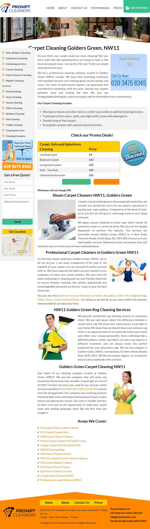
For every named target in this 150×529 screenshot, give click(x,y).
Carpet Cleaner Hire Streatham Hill (60, 445)
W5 (95, 389)
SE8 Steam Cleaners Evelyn (55, 453)
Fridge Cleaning (14, 124)
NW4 (68, 389)
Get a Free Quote (76, 181)
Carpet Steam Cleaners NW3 (56, 475)
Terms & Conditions (59, 517)
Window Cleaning (15, 113)
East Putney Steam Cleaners (56, 471)
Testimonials (100, 8)
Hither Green (45, 299)
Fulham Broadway (105, 295)
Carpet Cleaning (14, 69)
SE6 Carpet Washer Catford (56, 462)
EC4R (89, 389)
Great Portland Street (67, 299)
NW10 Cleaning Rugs (52, 449)
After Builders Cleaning (18, 52)
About (62, 8)
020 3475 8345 (137, 8)
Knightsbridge (138, 295)
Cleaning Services (15, 130)
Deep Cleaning (13, 91)
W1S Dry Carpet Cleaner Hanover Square (63, 458)
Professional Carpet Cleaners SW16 (60, 480)
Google (43, 517)
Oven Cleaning (13, 97)
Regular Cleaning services (13, 83)
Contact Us (79, 8)
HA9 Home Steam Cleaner (55, 466)
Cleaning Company (15, 136)
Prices (118, 8)
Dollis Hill (123, 295)
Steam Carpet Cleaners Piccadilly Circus (63, 440)
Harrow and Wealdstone (79, 295)
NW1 (82, 389)
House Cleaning (14, 102)
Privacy (74, 517)
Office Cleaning (14, 108)
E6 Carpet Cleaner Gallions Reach (59, 427)
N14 (75, 389)
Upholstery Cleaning (16, 58)
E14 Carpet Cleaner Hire (54, 432)
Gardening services (16, 63)
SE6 (62, 389)
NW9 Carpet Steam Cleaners (56, 436)
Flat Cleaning (12, 119)
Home (50, 8)
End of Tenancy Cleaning (18, 75)
